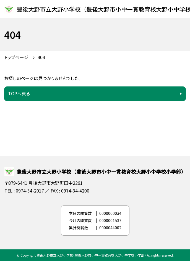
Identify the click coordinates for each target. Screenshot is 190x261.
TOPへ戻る (19, 93)
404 (41, 57)
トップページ (16, 57)
